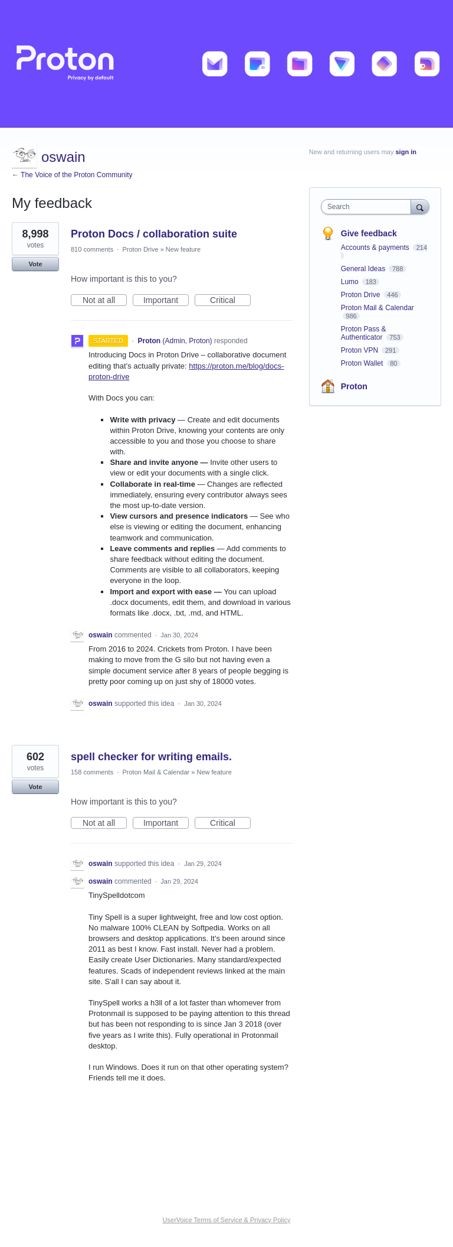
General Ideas (364, 269)
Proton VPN (360, 350)
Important (166, 300)
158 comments (92, 772)
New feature (183, 249)
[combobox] (369, 207)
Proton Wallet (363, 363)
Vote (35, 264)
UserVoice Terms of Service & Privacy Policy (227, 1219)
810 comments (92, 249)
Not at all (105, 300)
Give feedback (369, 233)
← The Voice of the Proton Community (72, 175)
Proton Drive (140, 249)
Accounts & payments (376, 247)
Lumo (350, 282)
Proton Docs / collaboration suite (154, 234)
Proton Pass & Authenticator (363, 333)
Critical (230, 300)
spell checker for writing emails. (151, 757)
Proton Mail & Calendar (155, 772)
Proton (354, 386)
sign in (406, 151)
